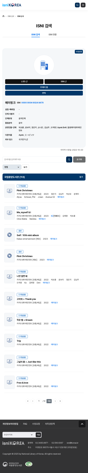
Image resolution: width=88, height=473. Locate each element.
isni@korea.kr (72, 443)
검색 (77, 5)
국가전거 (22, 139)
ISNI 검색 (35, 34)
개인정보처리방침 (10, 424)
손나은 (40, 127)
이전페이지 (33, 401)
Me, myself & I (24, 212)
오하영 (53, 127)
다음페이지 (55, 401)
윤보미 (27, 127)
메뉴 (83, 5)
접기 (81, 177)
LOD (23, 81)
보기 (25, 167)
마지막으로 (60, 401)
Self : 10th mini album (28, 235)
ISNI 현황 (53, 34)
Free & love (22, 382)
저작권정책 (50, 424)
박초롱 (21, 127)
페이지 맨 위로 (82, 424)
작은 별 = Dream (24, 320)
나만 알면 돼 (22, 276)
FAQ (25, 424)
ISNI (62, 81)
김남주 (47, 127)
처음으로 (28, 401)
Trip (19, 341)
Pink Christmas (24, 190)
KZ (52, 216)
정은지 (34, 127)
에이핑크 (60, 197)
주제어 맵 (44, 87)
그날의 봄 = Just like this (29, 361)
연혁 (44, 93)
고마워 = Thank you (26, 299)
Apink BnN (61, 127)
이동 (49, 401)
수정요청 (79, 52)
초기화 (79, 159)
